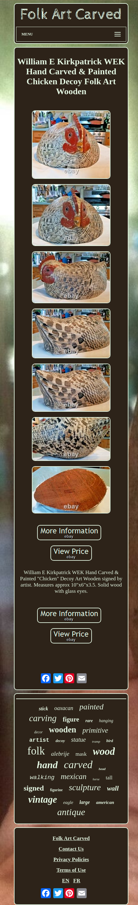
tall (109, 778)
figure (71, 719)
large (85, 802)
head (102, 769)
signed (34, 788)
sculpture (85, 787)
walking (42, 777)
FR (76, 881)
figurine (56, 790)
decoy (60, 740)
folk (36, 751)
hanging (106, 720)
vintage (42, 799)
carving (43, 718)
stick (43, 708)
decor (38, 732)
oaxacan (63, 708)
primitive (95, 730)
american (105, 802)
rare (89, 720)
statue (78, 739)
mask (81, 754)
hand (47, 764)
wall (113, 788)
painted (92, 706)
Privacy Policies (71, 859)
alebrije (60, 753)
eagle (68, 802)
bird (109, 740)
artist (39, 740)
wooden (62, 729)
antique (71, 812)
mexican (73, 776)
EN (65, 881)
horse (96, 779)
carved (78, 764)
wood (104, 751)
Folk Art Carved (71, 838)
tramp (96, 741)
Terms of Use (71, 870)
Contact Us (71, 849)
